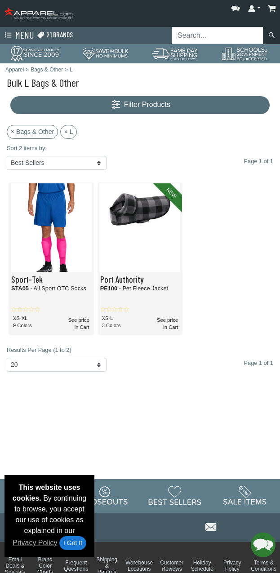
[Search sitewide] (217, 35)
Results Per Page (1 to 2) (39, 349)
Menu (18, 35)
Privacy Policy (35, 542)
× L (68, 131)
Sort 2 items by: (27, 148)
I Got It (72, 542)
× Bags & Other (32, 131)
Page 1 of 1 (258, 363)
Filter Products (140, 105)
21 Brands (55, 35)
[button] (235, 6)
